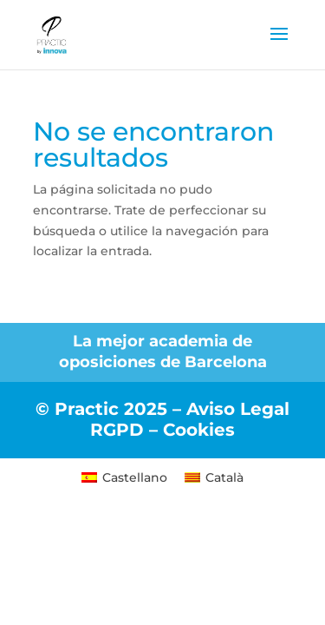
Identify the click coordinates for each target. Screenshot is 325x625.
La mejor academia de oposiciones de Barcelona (163, 352)
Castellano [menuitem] (134, 477)
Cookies (199, 429)
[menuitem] (124, 476)
